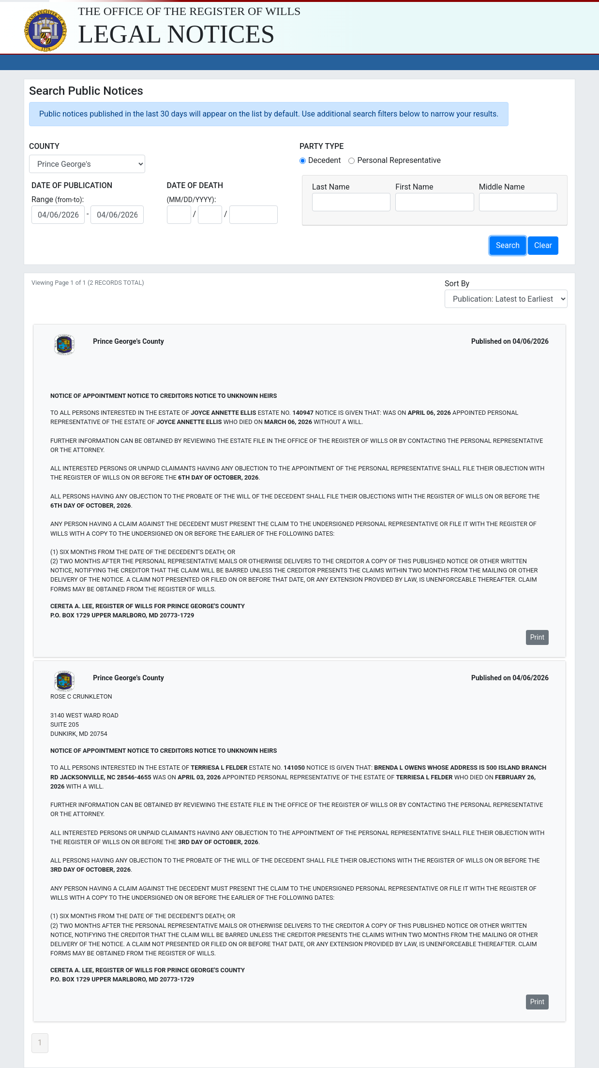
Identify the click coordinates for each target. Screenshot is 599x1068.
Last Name (330, 186)
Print (537, 637)
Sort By (459, 283)
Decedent (324, 160)
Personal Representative (399, 160)
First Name (414, 186)
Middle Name (502, 186)
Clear (543, 245)
